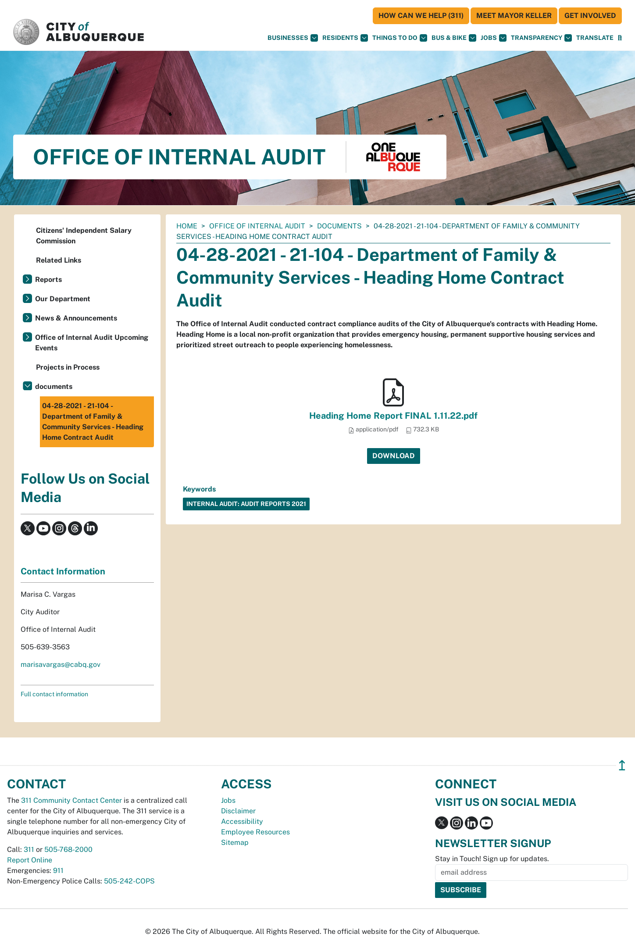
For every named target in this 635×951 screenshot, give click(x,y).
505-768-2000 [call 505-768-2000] (68, 849)
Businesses (293, 38)
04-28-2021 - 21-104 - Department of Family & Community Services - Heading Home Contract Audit (92, 422)
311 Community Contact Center (71, 800)
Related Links (58, 260)
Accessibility (242, 821)
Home (186, 226)
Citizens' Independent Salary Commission (84, 235)
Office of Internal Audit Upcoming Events (91, 342)
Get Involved (590, 15)
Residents (345, 38)
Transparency (541, 38)
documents (339, 226)
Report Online (29, 860)
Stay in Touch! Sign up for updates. (492, 859)
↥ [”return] (622, 765)
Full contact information (54, 694)
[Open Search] (620, 38)
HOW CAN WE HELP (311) (421, 15)
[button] (595, 38)
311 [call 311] (29, 849)
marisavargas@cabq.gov (60, 664)
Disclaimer (238, 811)
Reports (48, 279)
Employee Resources (255, 832)
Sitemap (235, 842)
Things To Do (399, 38)
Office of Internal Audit (257, 226)
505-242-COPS (129, 881)
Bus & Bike (454, 38)
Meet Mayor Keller (514, 15)
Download (393, 456)
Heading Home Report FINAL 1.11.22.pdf (393, 415)
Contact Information (63, 571)
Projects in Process (68, 367)
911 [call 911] (58, 870)
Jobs (494, 38)
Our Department (62, 299)
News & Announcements (76, 318)
